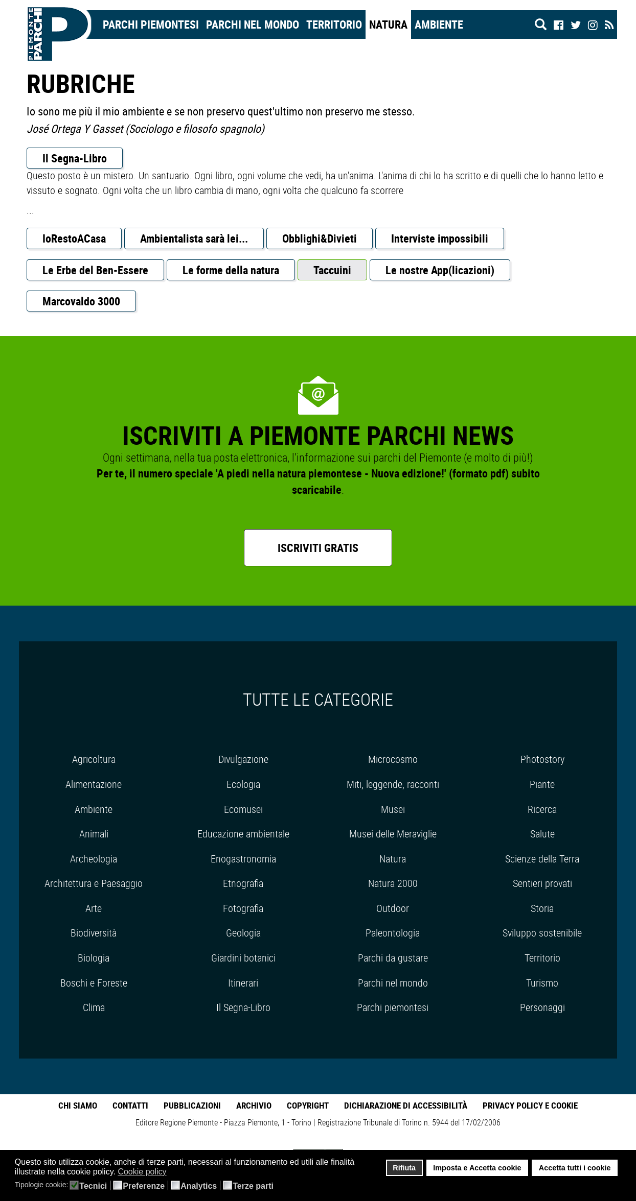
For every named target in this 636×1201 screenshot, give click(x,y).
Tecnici (93, 1186)
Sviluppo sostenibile (542, 933)
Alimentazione (93, 784)
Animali (93, 833)
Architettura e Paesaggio (93, 883)
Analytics (198, 1186)
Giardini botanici (243, 958)
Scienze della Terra (542, 859)
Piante (542, 784)
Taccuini (332, 269)
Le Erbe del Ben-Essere (95, 269)
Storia (542, 908)
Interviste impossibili (439, 238)
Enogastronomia (243, 859)
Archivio (253, 1105)
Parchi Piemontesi (151, 24)
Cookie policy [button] (142, 1171)
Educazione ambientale (243, 833)
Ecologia (243, 784)
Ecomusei (243, 809)
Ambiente (439, 24)
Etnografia (243, 883)
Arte (93, 908)
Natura (388, 24)
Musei (393, 809)
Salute (542, 833)
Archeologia (93, 859)
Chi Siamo (77, 1105)
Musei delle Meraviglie (393, 833)
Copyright (308, 1105)
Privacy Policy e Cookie (530, 1105)
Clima (94, 1007)
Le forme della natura (231, 269)
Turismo (542, 983)
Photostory (542, 759)
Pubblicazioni (192, 1105)
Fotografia (243, 908)
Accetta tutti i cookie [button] (575, 1168)
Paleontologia (393, 933)
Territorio (334, 24)
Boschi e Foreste (93, 983)
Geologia (243, 933)
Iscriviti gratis (318, 547)
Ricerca (542, 809)
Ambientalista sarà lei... (194, 238)
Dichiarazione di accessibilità (405, 1105)
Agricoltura (94, 759)
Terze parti (253, 1186)
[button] (173, 1172)
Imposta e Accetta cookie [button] (477, 1168)
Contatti (130, 1105)
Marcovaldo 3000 (81, 301)
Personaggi (542, 1007)
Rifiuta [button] (404, 1168)
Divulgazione (243, 759)
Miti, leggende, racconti (393, 784)
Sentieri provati (542, 883)
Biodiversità (94, 933)
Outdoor (392, 908)
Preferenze (144, 1186)
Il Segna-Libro (74, 158)
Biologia (93, 958)
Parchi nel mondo (252, 24)
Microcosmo (393, 759)
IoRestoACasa (74, 238)
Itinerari (243, 983)
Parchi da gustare (393, 958)
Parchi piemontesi (392, 1007)
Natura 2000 (393, 883)
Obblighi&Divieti (319, 238)
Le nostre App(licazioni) (439, 269)
